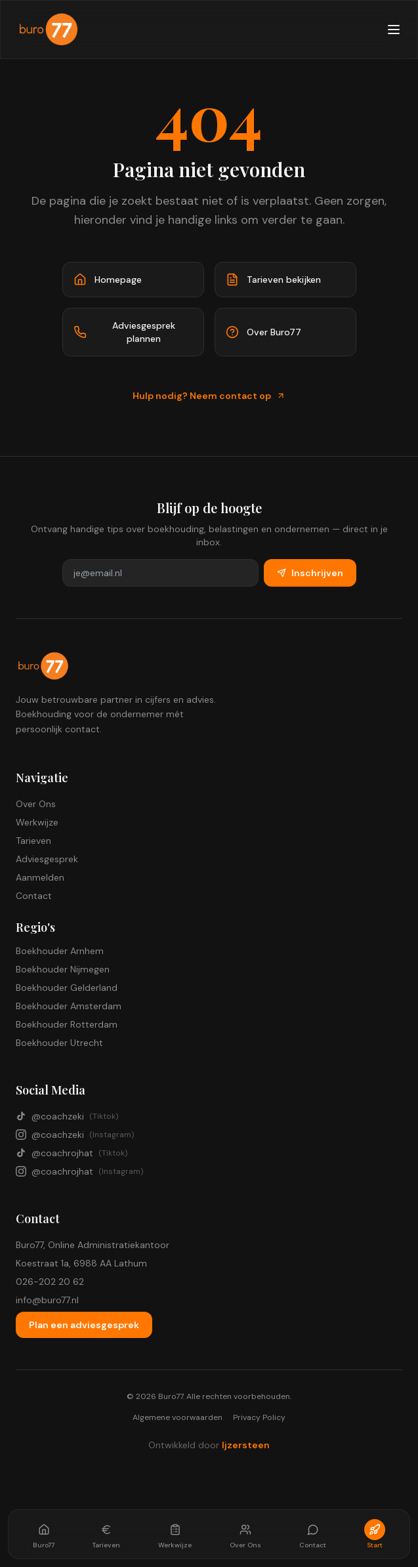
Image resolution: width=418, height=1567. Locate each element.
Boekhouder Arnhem (60, 951)
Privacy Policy (259, 1417)
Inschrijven (310, 573)
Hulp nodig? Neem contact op (209, 396)
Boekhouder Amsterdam (68, 1006)
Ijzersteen (246, 1445)
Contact (34, 896)
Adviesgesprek (47, 859)
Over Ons (36, 804)
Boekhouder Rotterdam (66, 1024)
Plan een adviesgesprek (84, 1325)
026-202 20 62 (50, 1281)
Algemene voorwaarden (177, 1417)
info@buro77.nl (47, 1300)
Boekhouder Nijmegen (63, 969)
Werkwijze (37, 822)
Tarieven (33, 840)
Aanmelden (40, 877)
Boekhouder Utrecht (59, 1043)
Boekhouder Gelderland (66, 987)
